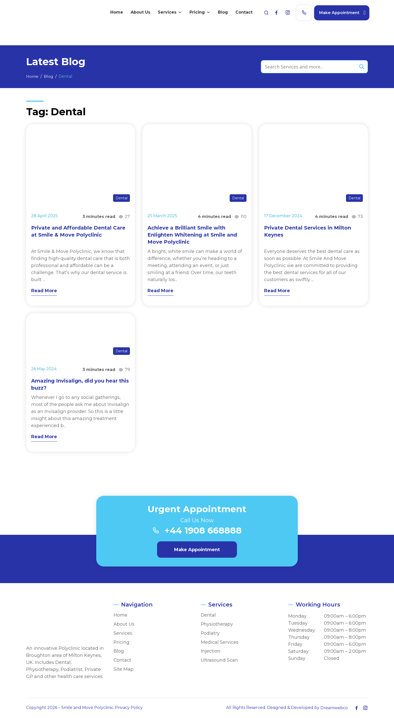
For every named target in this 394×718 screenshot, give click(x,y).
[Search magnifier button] (361, 66)
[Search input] (309, 66)
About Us (139, 12)
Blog (221, 12)
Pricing (198, 13)
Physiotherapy (217, 624)
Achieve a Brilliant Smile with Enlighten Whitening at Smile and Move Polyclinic (192, 235)
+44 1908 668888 (203, 531)
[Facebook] (274, 13)
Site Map (123, 669)
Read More (44, 290)
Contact (242, 12)
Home (115, 12)
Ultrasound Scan (219, 660)
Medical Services (219, 642)
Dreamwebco (334, 708)
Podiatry (210, 633)
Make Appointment (338, 12)
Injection (210, 651)
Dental (121, 198)
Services (168, 13)
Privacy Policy (129, 708)
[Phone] (302, 12)
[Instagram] (286, 13)
